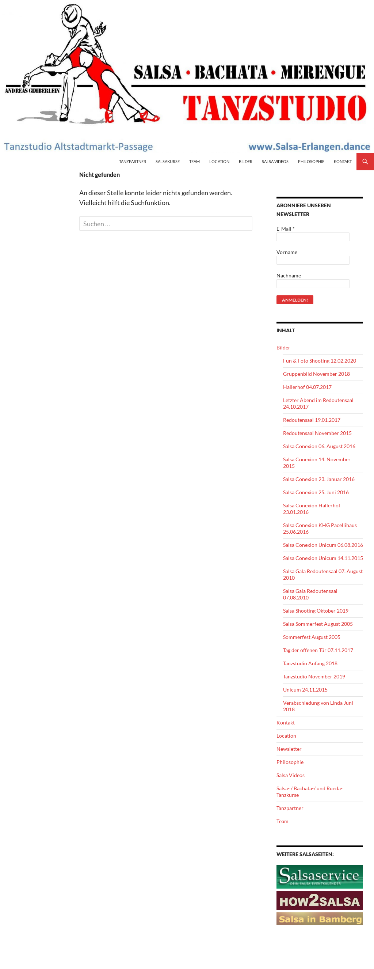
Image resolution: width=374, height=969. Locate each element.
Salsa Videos (275, 161)
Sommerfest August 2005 (311, 637)
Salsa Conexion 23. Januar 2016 (319, 479)
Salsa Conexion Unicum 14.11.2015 (323, 558)
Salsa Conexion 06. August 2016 (319, 446)
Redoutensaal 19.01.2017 (311, 420)
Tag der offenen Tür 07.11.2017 (318, 650)
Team (194, 161)
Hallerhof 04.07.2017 (307, 387)
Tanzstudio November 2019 (314, 676)
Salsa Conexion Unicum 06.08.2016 (323, 545)
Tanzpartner (132, 161)
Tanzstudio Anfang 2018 (310, 663)
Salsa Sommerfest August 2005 (318, 624)
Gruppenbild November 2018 (316, 374)
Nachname (288, 275)
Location (219, 161)
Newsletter (289, 749)
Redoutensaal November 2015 (317, 433)
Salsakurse (168, 161)
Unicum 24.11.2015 (305, 689)
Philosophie (311, 161)
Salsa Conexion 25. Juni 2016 (316, 492)
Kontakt (343, 161)
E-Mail (285, 229)
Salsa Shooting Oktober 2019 (315, 610)
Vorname (286, 252)
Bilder (245, 161)
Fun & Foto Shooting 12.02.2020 (319, 360)
